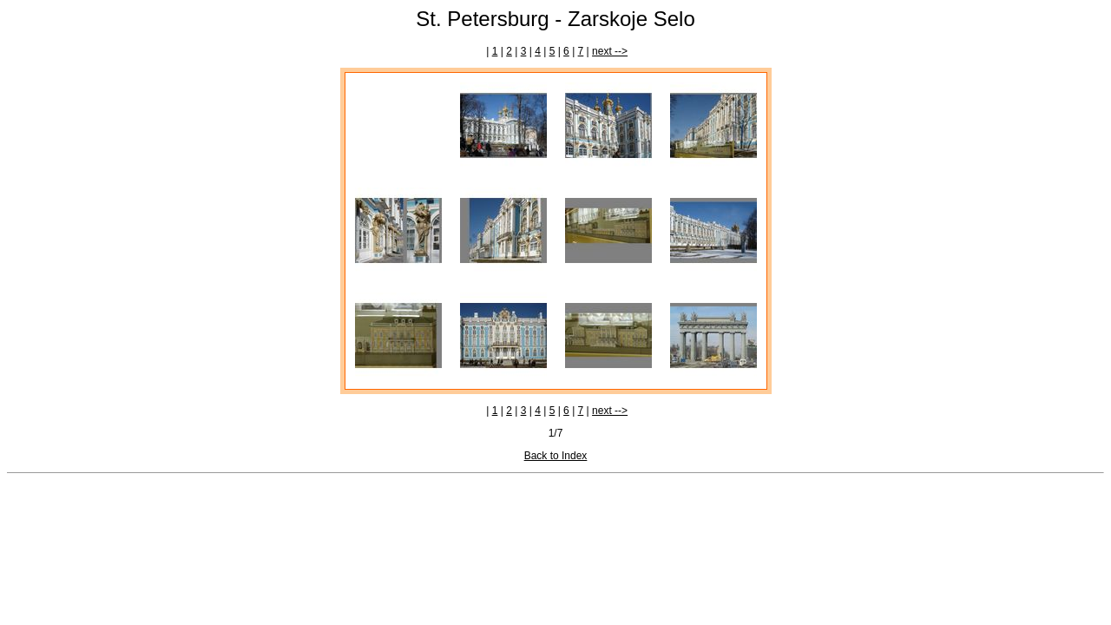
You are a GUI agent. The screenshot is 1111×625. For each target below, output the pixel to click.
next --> (610, 51)
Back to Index (556, 456)
